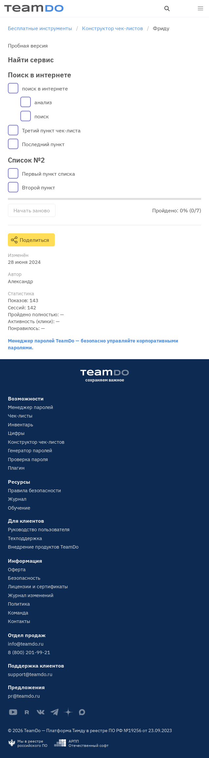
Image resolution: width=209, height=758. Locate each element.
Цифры (16, 433)
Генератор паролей (30, 450)
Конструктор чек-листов (36, 442)
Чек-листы (20, 416)
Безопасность (24, 578)
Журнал (17, 499)
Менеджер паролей (30, 407)
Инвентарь (20, 424)
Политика (19, 604)
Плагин (16, 468)
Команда (18, 613)
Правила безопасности (34, 490)
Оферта (17, 569)
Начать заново (31, 210)
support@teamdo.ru (30, 674)
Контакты (19, 621)
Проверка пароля (28, 459)
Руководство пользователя (39, 529)
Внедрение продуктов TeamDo (43, 547)
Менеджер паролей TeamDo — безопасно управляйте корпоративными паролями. (93, 344)
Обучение (19, 508)
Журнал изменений (30, 595)
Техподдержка (25, 538)
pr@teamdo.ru (24, 696)
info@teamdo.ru (26, 644)
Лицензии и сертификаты (38, 586)
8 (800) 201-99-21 (29, 652)
